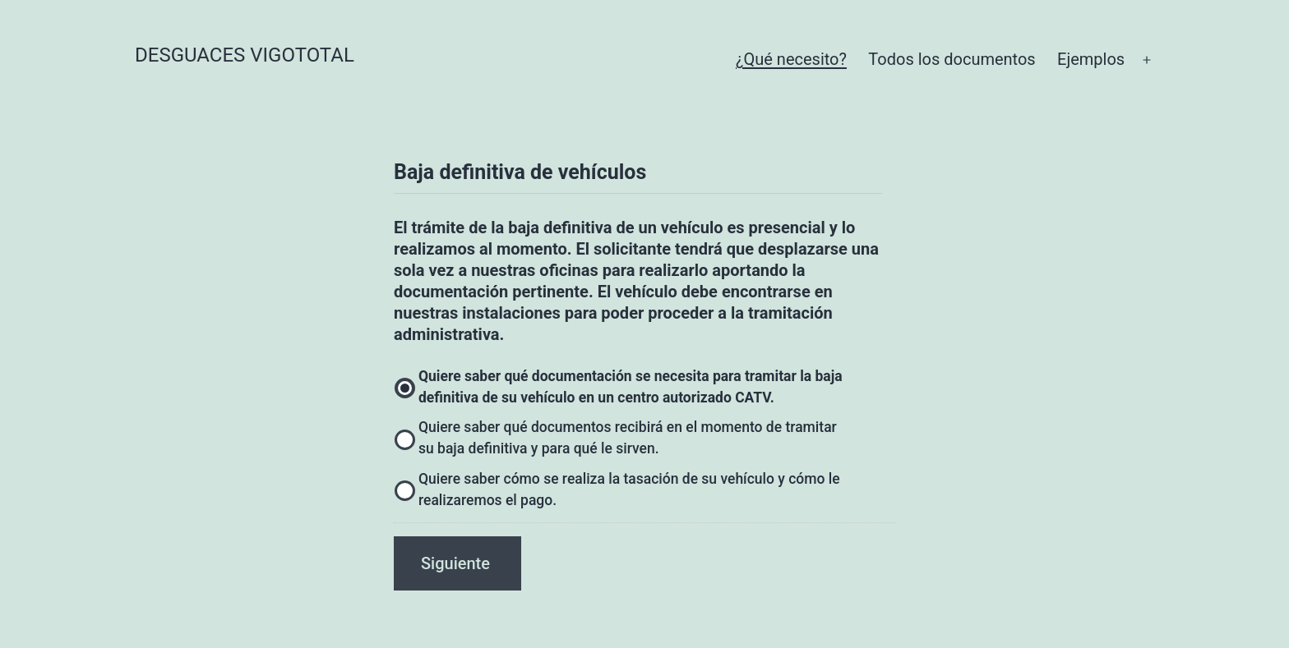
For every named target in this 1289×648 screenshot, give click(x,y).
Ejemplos (1091, 59)
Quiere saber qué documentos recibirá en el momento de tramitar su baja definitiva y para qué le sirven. (627, 438)
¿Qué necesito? (791, 59)
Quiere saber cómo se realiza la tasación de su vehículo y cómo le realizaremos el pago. (629, 489)
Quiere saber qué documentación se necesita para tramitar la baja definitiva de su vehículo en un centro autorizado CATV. (630, 387)
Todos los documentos (951, 59)
